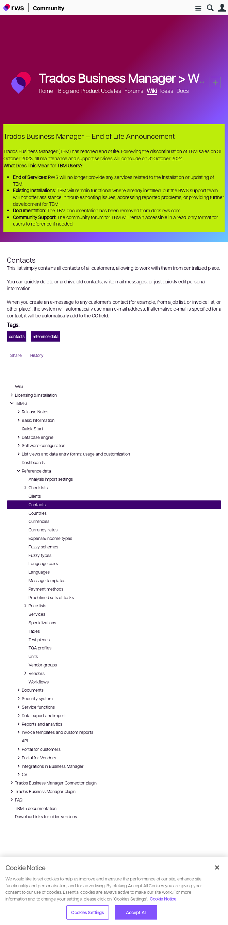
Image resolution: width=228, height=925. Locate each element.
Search (210, 8)
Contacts (37, 504)
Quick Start (32, 428)
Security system (34, 698)
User (222, 8)
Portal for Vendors (35, 757)
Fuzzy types (40, 555)
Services (37, 614)
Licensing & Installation (32, 395)
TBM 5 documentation (35, 808)
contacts (17, 336)
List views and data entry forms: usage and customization (72, 453)
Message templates (47, 580)
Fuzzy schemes (43, 546)
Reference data (33, 470)
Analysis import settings (51, 479)
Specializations (42, 622)
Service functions (35, 707)
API (25, 740)
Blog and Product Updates (89, 90)
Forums (134, 90)
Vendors (33, 673)
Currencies (39, 521)
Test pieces (39, 639)
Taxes (34, 631)
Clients (35, 496)
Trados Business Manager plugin (42, 791)
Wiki (199, 77)
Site (198, 9)
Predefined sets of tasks (51, 597)
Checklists (35, 487)
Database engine (34, 437)
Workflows (39, 681)
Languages (39, 572)
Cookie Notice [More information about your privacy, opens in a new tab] (163, 899)
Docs (183, 90)
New (215, 82)
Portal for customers (38, 749)
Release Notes (31, 411)
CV (23, 774)
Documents (29, 690)
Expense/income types (50, 538)
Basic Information (34, 420)
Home (46, 90)
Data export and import (40, 715)
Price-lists (34, 605)
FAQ (16, 799)
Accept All (136, 912)
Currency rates (43, 529)
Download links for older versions (46, 816)
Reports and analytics (38, 724)
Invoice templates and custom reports (54, 732)
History (37, 355)
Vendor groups (43, 664)
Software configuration (40, 445)
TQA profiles (40, 647)
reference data (45, 336)
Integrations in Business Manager (49, 766)
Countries (38, 513)
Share (16, 355)
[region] (114, 891)
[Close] (217, 867)
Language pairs (43, 563)
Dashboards (33, 462)
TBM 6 (17, 403)
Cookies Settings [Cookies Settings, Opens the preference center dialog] (87, 912)
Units (33, 656)
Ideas (166, 90)
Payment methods (46, 589)
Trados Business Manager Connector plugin (52, 782)
